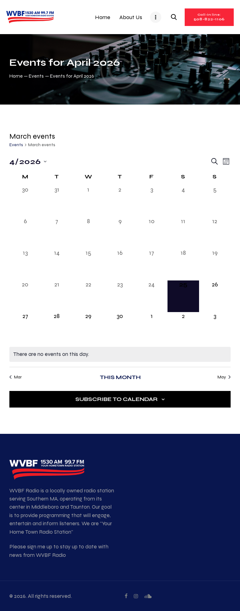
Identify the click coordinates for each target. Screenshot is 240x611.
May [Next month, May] (224, 377)
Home (16, 76)
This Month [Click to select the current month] (120, 377)
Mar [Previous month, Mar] (15, 377)
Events (36, 76)
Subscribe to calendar (116, 399)
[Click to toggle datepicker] (28, 161)
